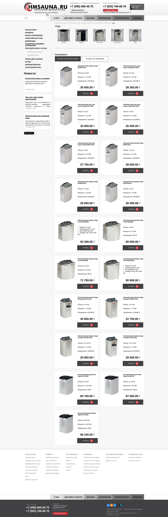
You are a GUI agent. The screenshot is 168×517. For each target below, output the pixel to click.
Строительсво (30, 454)
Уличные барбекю (52, 467)
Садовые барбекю (52, 470)
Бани (27, 476)
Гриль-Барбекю (51, 460)
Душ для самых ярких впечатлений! (36, 101)
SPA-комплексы (30, 473)
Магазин (90, 18)
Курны (28, 62)
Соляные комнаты (31, 470)
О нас (56, 18)
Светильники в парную (92, 460)
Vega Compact (117, 36)
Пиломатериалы (33, 64)
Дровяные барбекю (52, 473)
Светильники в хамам (91, 467)
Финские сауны (30, 457)
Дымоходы (30, 41)
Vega (135, 36)
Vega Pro (64, 36)
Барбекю (29, 32)
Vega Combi (99, 36)
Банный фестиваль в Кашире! (37, 78)
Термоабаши (70, 464)
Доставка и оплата (73, 18)
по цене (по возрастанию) (67, 59)
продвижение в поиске (129, 513)
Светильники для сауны (92, 464)
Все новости (29, 133)
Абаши (68, 460)
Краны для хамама (34, 59)
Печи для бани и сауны (74, 23)
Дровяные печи (33, 55)
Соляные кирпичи (135, 457)
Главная (57, 23)
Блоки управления (33, 35)
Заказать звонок (110, 10)
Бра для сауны (89, 473)
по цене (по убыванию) (95, 59)
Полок (68, 470)
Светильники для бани (92, 457)
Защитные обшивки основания (34, 44)
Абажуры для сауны (91, 470)
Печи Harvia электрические (103, 23)
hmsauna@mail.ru (113, 3)
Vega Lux (81, 36)
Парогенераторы (33, 67)
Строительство (122, 18)
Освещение (88, 454)
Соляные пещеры (31, 467)
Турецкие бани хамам (32, 460)
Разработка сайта (113, 513)
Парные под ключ (31, 479)
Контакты (137, 18)
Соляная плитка (134, 460)
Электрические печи (88, 23)
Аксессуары (31, 30)
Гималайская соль (34, 38)
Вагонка (69, 467)
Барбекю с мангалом (53, 464)
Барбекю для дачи (52, 457)
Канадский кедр (71, 457)
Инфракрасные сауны (32, 464)
